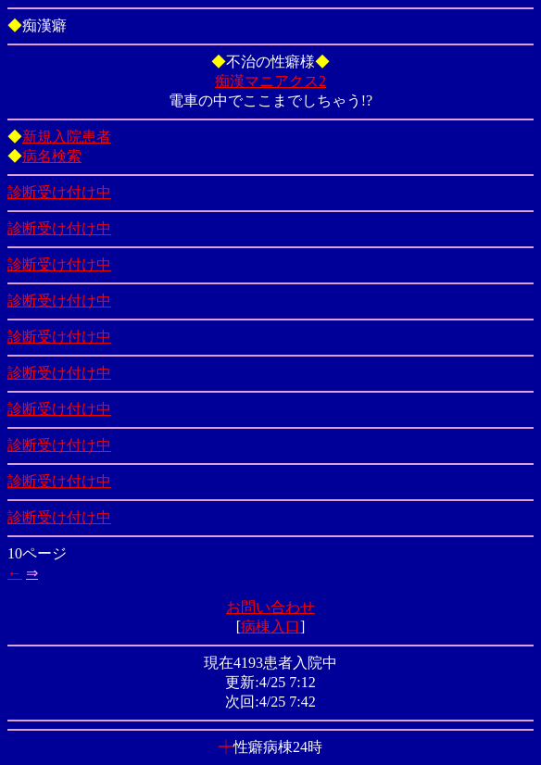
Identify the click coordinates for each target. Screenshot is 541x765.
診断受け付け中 (59, 192)
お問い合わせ (270, 607)
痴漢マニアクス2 (270, 81)
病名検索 (52, 156)
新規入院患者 (66, 136)
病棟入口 (270, 626)
